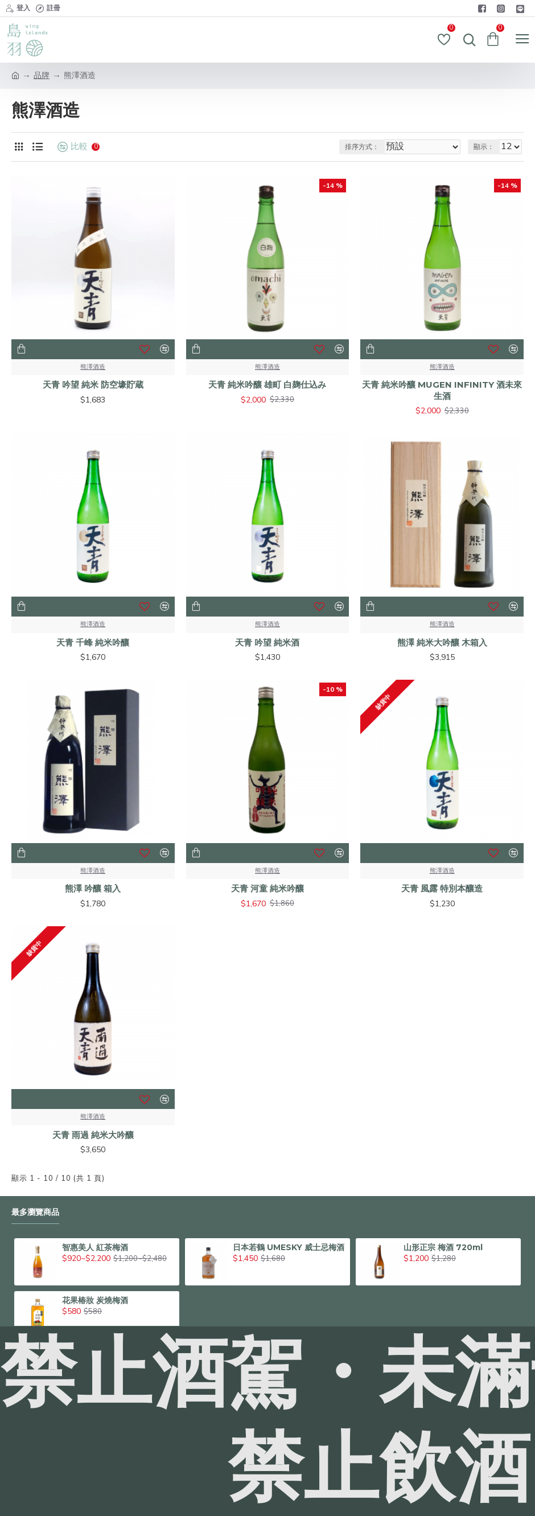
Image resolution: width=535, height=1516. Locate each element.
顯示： (484, 146)
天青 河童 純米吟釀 (267, 888)
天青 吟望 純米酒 (267, 642)
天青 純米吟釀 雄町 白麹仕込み (267, 384)
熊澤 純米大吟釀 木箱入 (442, 642)
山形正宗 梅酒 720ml (443, 1247)
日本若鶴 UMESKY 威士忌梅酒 (288, 1247)
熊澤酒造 (92, 367)
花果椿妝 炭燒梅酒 (95, 1300)
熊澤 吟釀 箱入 (93, 888)
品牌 (42, 75)
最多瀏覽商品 (35, 1212)
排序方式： (362, 146)
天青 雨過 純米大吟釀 (93, 1134)
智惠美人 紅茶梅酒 (95, 1247)
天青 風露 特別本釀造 (442, 888)
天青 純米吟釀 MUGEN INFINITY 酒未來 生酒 (442, 390)
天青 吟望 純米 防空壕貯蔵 (93, 384)
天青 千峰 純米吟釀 (92, 642)
